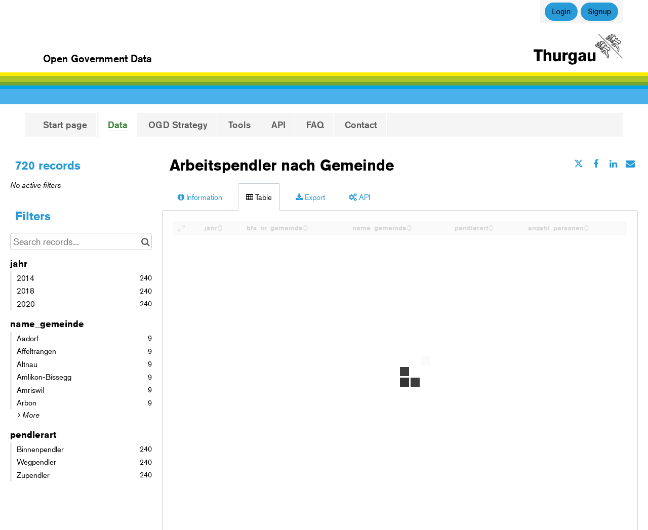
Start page (65, 124)
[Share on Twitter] (578, 163)
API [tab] (359, 196)
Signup (599, 11)
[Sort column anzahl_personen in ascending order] (586, 225)
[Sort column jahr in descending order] (219, 228)
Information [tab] (200, 196)
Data (118, 124)
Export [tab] (310, 196)
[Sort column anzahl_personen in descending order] (586, 228)
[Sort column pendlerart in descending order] (491, 228)
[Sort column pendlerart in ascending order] (491, 225)
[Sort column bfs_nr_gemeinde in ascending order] (305, 225)
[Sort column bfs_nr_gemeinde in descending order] (305, 228)
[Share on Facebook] (595, 163)
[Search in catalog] (145, 241)
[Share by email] (630, 163)
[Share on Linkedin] (613, 163)
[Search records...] (81, 241)
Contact (361, 124)
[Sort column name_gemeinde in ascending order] (409, 225)
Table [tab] (259, 196)
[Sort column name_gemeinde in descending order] (409, 228)
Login (561, 11)
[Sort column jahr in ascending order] (219, 225)
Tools (239, 124)
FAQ (315, 124)
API (278, 124)
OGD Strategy (178, 124)
